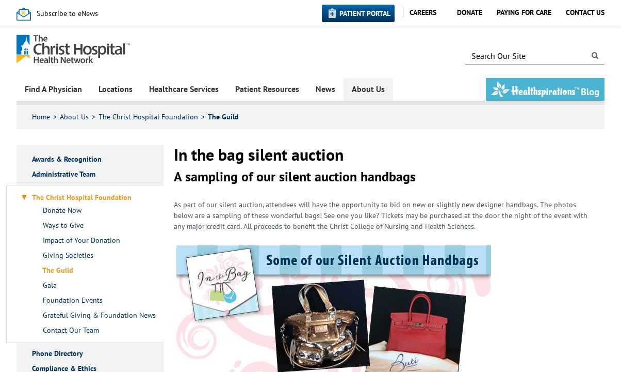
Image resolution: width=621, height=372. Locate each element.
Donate (469, 12)
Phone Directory (57, 353)
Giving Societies (68, 255)
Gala (50, 285)
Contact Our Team (71, 330)
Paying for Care (524, 12)
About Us (368, 89)
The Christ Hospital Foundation (148, 116)
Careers (423, 12)
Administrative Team (63, 174)
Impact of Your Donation (81, 240)
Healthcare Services (184, 89)
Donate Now (62, 210)
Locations (116, 89)
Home (41, 116)
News (325, 89)
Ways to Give (63, 225)
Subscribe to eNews (67, 13)
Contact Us (585, 12)
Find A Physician (53, 89)
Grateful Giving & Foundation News (99, 315)
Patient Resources (267, 89)
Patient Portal (364, 13)
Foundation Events (73, 300)
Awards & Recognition (67, 159)
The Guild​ (223, 116)
